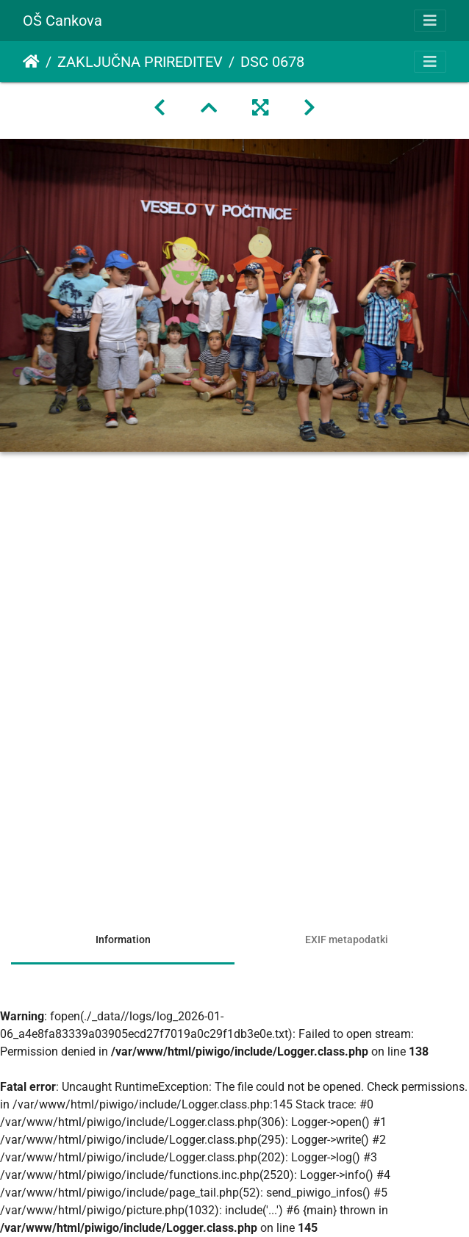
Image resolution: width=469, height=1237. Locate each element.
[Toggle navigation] (430, 21)
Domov (31, 62)
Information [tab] (123, 939)
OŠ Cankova (62, 20)
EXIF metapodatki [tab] (346, 939)
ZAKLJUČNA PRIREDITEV (140, 62)
